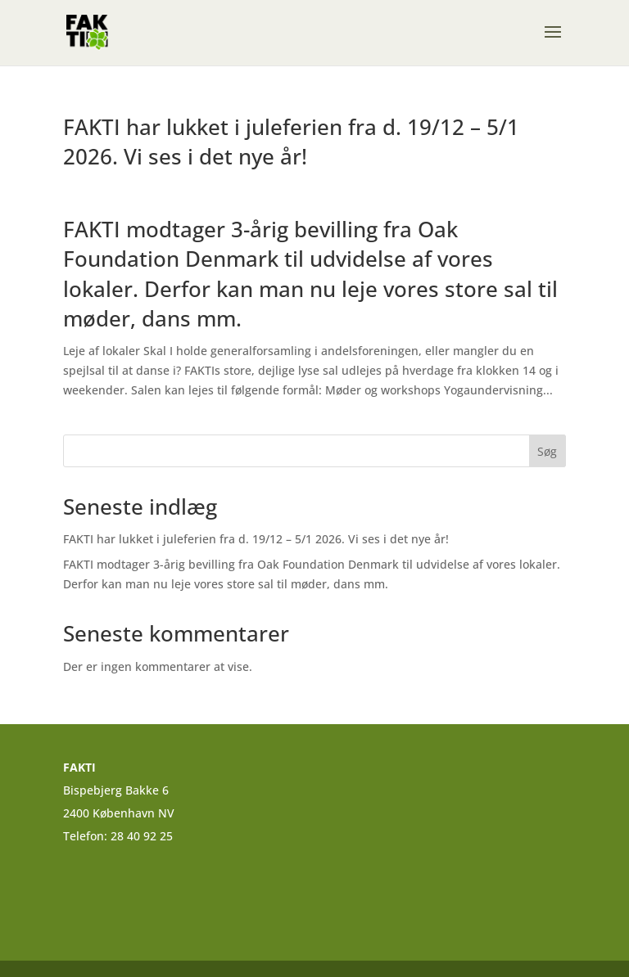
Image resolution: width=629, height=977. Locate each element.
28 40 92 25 (143, 836)
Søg (547, 451)
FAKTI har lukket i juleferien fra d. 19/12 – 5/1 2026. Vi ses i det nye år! (291, 141)
